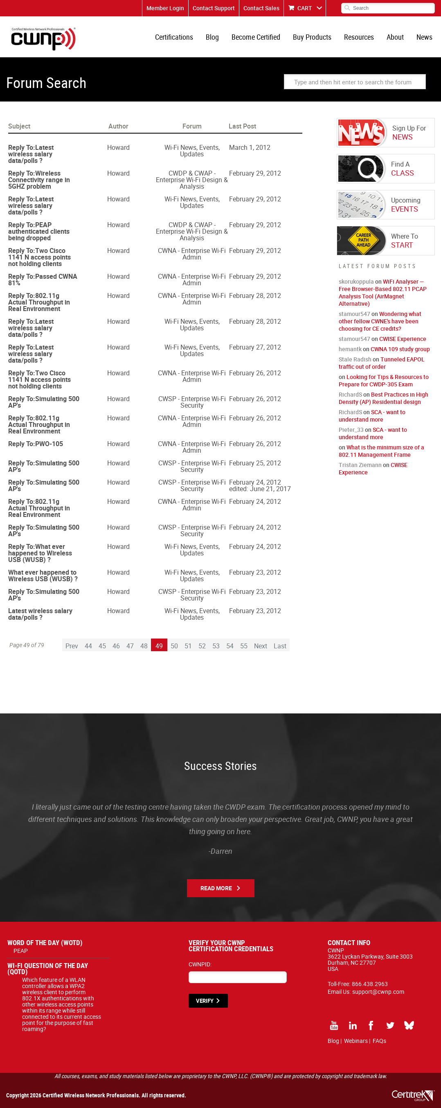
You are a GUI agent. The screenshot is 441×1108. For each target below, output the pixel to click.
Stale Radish (355, 359)
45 (102, 645)
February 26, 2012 (255, 372)
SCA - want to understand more (372, 415)
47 (130, 645)
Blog (212, 37)
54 (230, 645)
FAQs (379, 1041)
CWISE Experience (402, 339)
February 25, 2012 (255, 462)
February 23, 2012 (255, 572)
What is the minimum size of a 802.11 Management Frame (381, 450)
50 (174, 645)
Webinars (356, 1041)
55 (244, 645)
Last (280, 645)
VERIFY (205, 1000)
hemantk (350, 349)
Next (260, 645)
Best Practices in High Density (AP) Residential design (383, 398)
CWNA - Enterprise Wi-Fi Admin (192, 254)
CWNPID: (200, 964)
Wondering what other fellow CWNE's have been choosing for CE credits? (380, 321)
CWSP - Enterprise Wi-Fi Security (192, 402)
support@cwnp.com (378, 991)
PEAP (21, 951)
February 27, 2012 (255, 347)
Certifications (174, 37)
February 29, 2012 (255, 173)
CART (304, 8)
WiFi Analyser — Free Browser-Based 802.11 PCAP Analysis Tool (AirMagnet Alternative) (383, 292)
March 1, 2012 (249, 147)
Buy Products (312, 37)
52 (202, 645)
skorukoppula (356, 281)
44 (88, 645)
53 (216, 645)
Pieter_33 (351, 429)
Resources (359, 37)
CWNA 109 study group (400, 349)
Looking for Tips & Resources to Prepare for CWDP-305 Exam (384, 380)
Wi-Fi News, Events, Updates (192, 150)
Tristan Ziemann (360, 465)
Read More (216, 888)
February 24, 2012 (255, 482)
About (395, 37)
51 (188, 645)
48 (144, 645)
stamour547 (354, 314)
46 (116, 645)
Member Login (165, 8)
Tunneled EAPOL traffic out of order (382, 362)
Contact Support (214, 8)
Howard (118, 147)
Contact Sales (261, 8)
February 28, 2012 (255, 295)
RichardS (350, 394)
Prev (71, 645)
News (424, 37)
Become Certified (256, 37)
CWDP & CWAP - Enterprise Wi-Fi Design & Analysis (192, 180)
